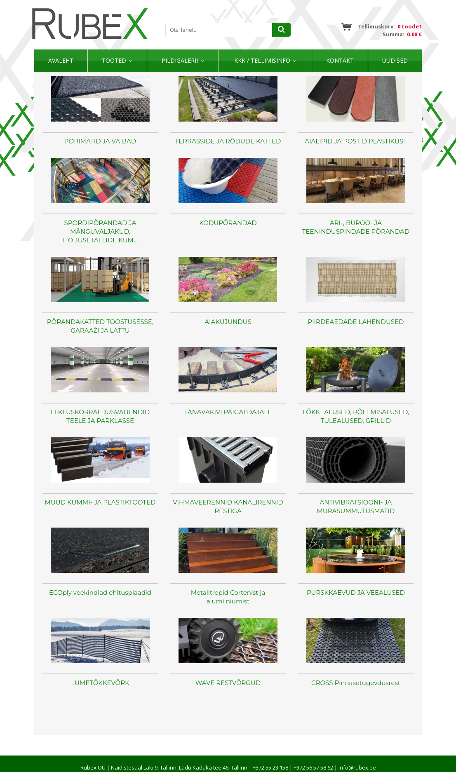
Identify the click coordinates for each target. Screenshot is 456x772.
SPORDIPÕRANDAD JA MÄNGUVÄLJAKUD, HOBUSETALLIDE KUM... (100, 231)
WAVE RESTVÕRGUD (228, 683)
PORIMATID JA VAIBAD (100, 141)
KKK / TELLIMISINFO (262, 60)
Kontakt (340, 60)
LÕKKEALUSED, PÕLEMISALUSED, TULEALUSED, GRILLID (356, 416)
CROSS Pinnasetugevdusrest (355, 683)
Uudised (395, 60)
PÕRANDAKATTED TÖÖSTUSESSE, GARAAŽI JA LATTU (100, 326)
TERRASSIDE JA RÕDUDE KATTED (228, 141)
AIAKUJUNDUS (228, 322)
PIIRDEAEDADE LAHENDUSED (356, 322)
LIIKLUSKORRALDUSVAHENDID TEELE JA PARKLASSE (100, 416)
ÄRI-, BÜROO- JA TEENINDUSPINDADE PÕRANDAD (355, 227)
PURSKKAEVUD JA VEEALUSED (356, 592)
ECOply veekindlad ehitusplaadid (100, 592)
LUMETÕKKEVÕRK (100, 683)
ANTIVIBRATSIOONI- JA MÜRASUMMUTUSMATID (356, 506)
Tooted (114, 60)
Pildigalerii (180, 60)
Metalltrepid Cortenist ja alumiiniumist (228, 597)
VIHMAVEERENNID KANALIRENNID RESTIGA (228, 506)
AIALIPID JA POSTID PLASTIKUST (356, 141)
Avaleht (60, 60)
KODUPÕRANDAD (227, 223)
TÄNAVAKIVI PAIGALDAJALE (228, 412)
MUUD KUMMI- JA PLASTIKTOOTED (100, 502)
